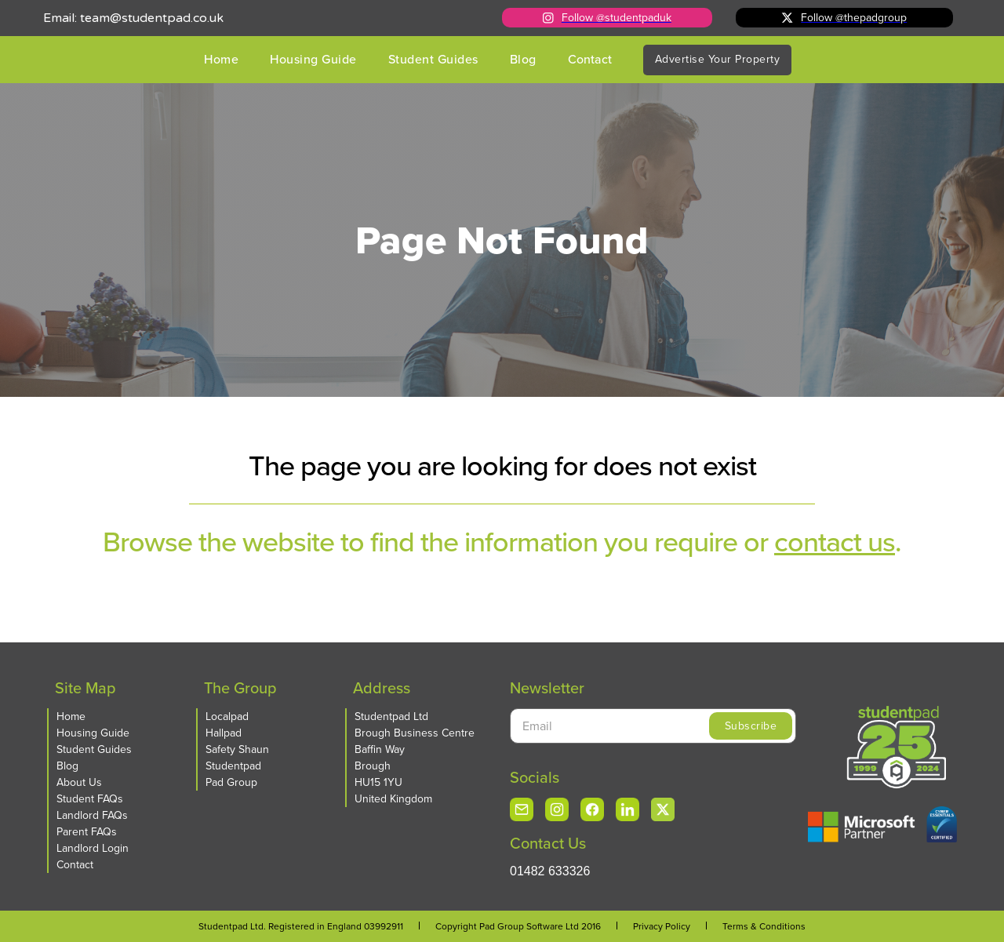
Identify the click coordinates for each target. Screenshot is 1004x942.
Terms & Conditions (764, 926)
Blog (523, 59)
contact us (834, 541)
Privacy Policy (661, 926)
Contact (590, 59)
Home (221, 59)
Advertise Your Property (717, 59)
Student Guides (433, 59)
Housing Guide (313, 59)
